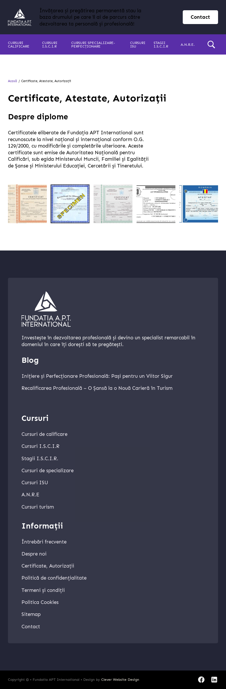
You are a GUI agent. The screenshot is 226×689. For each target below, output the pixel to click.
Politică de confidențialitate (54, 578)
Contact (30, 626)
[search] (211, 44)
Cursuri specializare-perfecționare (93, 44)
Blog (30, 360)
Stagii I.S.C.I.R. (39, 458)
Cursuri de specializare (47, 470)
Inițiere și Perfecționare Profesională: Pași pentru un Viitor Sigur (97, 376)
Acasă (12, 81)
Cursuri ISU (137, 44)
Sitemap (31, 614)
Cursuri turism (37, 507)
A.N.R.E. (188, 45)
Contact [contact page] (200, 17)
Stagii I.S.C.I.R (161, 44)
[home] (20, 17)
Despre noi (33, 554)
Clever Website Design (120, 680)
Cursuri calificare (18, 44)
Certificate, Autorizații (47, 566)
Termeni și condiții (43, 590)
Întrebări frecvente (44, 542)
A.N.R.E (30, 494)
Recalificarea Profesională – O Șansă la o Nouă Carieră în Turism (96, 388)
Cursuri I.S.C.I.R (49, 44)
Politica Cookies (40, 602)
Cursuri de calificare (44, 434)
